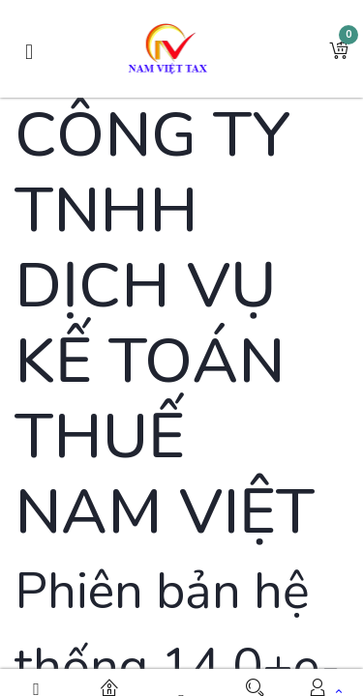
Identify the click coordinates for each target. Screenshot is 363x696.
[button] (338, 49)
